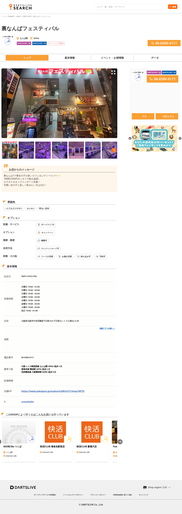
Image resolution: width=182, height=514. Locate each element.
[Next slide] (120, 441)
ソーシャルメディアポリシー (73, 495)
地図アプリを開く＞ (107, 328)
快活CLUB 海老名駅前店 (52, 446)
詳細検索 (11, 16)
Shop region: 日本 (157, 487)
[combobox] (131, 6)
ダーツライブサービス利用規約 (45, 495)
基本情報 (70, 57)
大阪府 (18, 16)
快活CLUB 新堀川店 (86, 446)
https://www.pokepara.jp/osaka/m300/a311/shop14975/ (53, 391)
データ (155, 57)
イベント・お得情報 (112, 57)
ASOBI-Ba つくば (12, 446)
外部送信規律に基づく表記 (122, 495)
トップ (4, 16)
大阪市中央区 (27, 16)
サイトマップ (143, 495)
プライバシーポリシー (98, 495)
